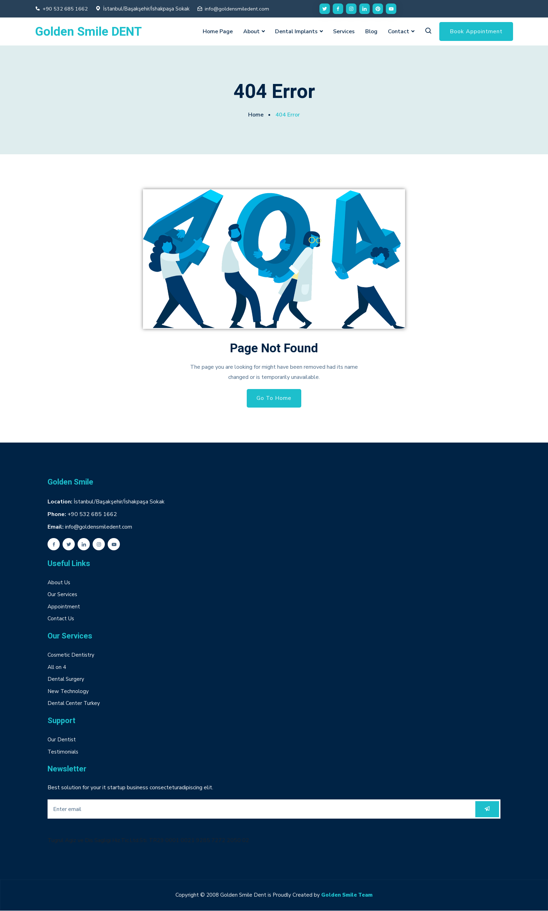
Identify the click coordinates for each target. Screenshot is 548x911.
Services (344, 31)
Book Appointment (476, 31)
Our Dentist (62, 739)
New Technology (68, 691)
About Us (59, 582)
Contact (398, 31)
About (251, 31)
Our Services (62, 594)
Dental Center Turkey (74, 703)
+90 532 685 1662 (65, 8)
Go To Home (274, 398)
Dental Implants (296, 31)
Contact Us (61, 618)
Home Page (218, 31)
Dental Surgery (66, 679)
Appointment (64, 606)
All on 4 (57, 667)
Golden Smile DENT (88, 32)
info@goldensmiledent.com (238, 8)
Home (256, 115)
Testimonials (63, 751)
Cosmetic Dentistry (71, 655)
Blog (371, 31)
